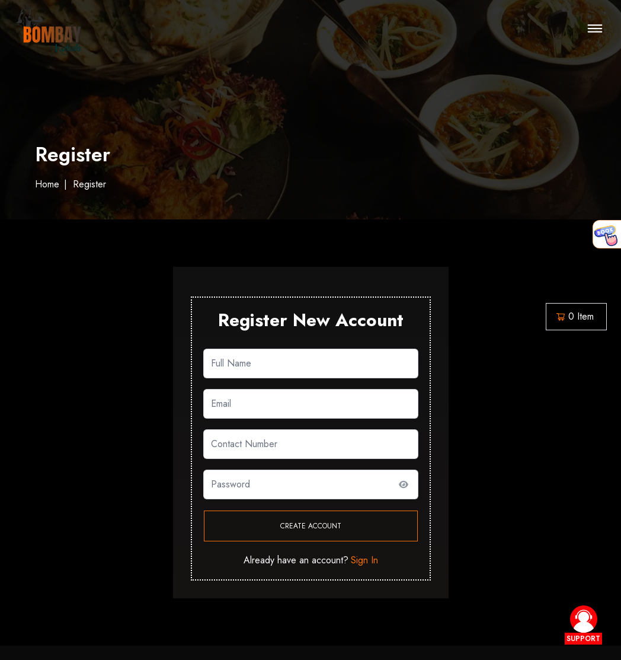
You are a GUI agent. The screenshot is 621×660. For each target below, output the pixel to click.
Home (47, 184)
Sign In (364, 560)
